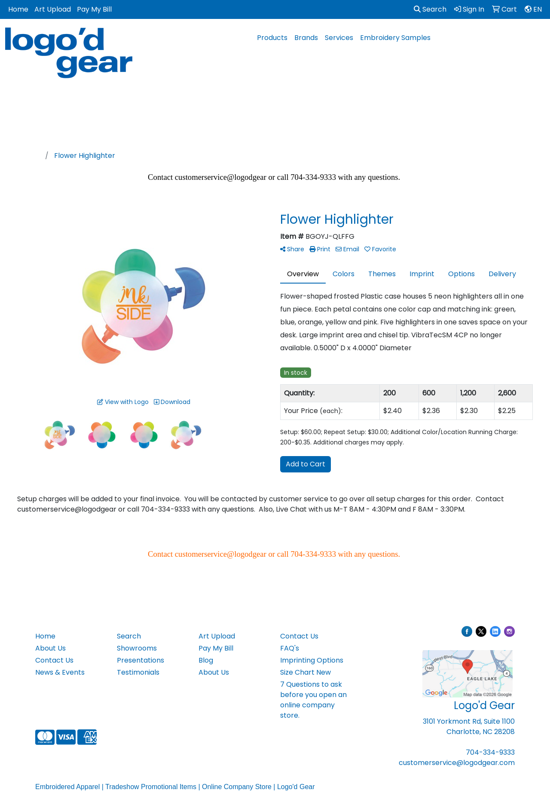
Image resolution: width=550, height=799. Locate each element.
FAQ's (289, 648)
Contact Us (54, 660)
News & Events (60, 672)
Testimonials (138, 672)
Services (339, 38)
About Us (50, 648)
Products (272, 38)
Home (18, 9)
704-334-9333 (490, 752)
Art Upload (52, 9)
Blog (206, 660)
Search (430, 9)
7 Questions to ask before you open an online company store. (313, 699)
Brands (306, 38)
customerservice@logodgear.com (457, 763)
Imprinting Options (311, 660)
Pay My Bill (94, 9)
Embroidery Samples (395, 38)
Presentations (140, 660)
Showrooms (137, 648)
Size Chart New (305, 672)
